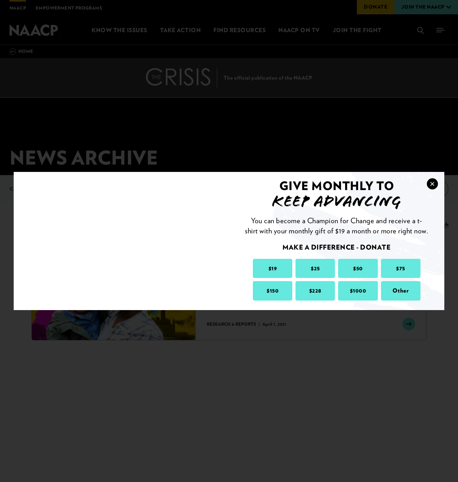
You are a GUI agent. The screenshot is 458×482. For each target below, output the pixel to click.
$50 (358, 268)
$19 (272, 268)
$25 (315, 268)
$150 (273, 290)
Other (400, 290)
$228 (315, 290)
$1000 (358, 290)
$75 (400, 268)
